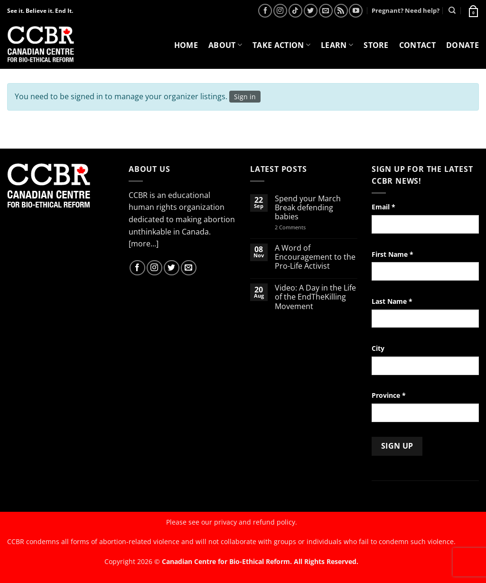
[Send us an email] (326, 11)
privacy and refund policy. (255, 522)
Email (383, 206)
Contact (417, 45)
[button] (473, 10)
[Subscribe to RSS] (341, 11)
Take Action (281, 45)
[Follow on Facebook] (265, 11)
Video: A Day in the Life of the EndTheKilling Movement (315, 297)
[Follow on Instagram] (280, 11)
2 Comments (302, 227)
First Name (392, 254)
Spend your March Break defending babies (308, 208)
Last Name (392, 301)
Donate (462, 45)
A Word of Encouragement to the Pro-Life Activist (315, 257)
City (378, 348)
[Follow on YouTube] (356, 11)
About (225, 45)
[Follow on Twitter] (311, 11)
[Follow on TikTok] (295, 11)
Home (186, 45)
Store (376, 45)
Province (389, 395)
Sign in (245, 96)
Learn (337, 45)
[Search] (452, 10)
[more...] (144, 243)
